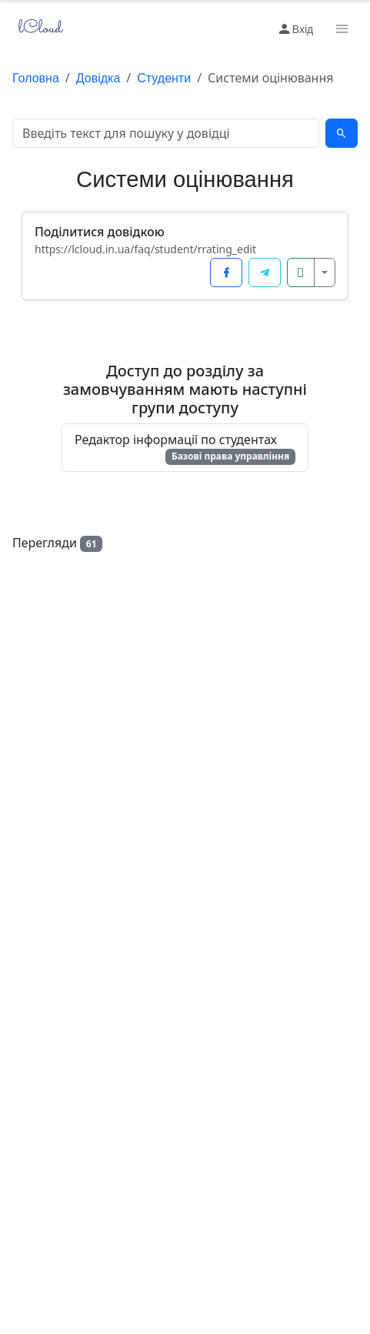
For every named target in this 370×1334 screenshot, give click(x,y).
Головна (35, 78)
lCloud (38, 28)
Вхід (295, 29)
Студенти (164, 78)
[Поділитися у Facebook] (226, 272)
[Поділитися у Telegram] (264, 272)
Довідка (98, 78)
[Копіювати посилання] (301, 272)
